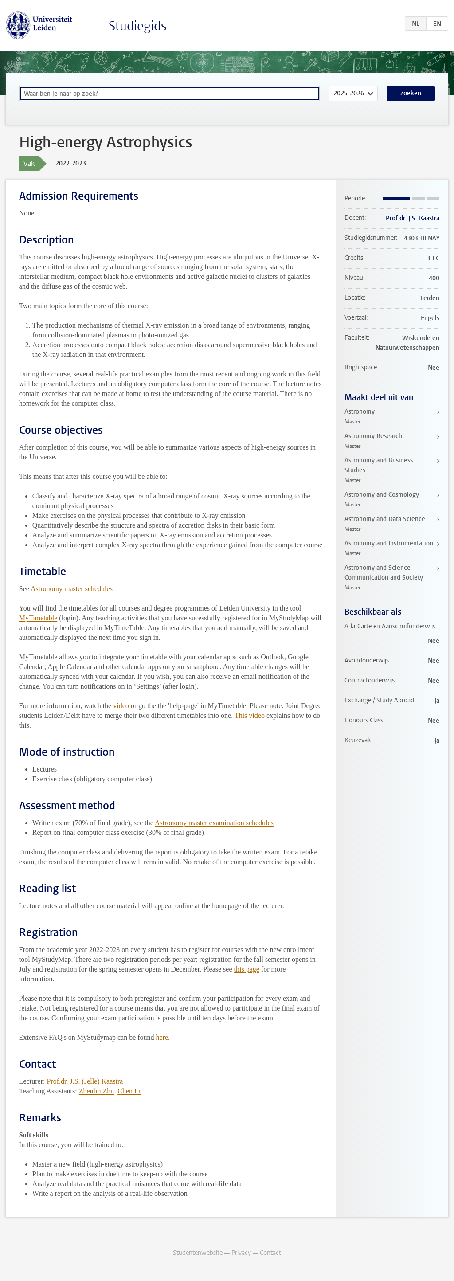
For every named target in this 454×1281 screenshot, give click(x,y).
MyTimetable (38, 618)
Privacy (241, 1253)
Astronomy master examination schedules (214, 823)
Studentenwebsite (198, 1253)
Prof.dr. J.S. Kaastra (412, 218)
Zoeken (410, 93)
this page (246, 969)
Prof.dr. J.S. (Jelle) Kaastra (85, 1081)
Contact (270, 1253)
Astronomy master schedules (72, 588)
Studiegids (138, 26)
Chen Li (129, 1091)
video (121, 705)
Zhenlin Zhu (96, 1091)
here (162, 1037)
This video (250, 715)
